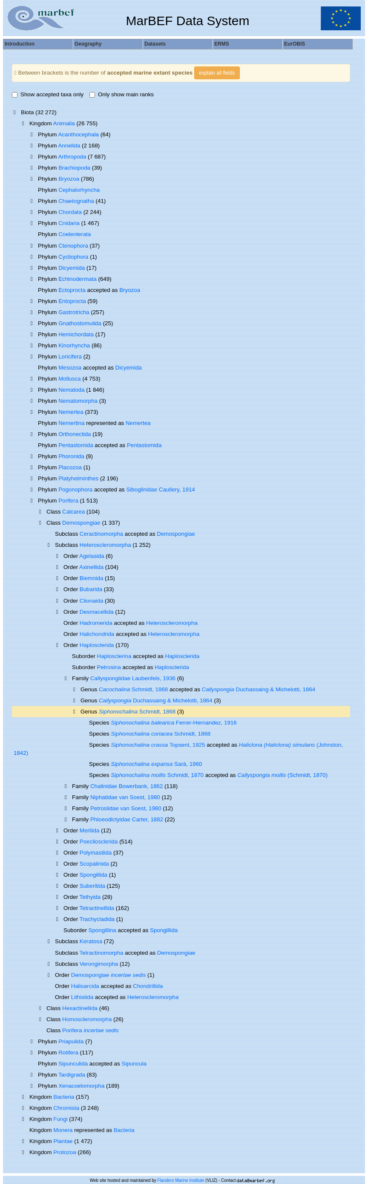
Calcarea (73, 511)
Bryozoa (68, 179)
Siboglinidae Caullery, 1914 (160, 489)
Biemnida (92, 578)
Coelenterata (74, 234)
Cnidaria (69, 223)
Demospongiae (81, 523)
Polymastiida (96, 852)
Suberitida (92, 886)
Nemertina (71, 423)
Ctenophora (73, 246)
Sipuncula (134, 1063)
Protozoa (64, 1152)
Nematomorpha (78, 401)
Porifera (68, 500)
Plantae (62, 1141)
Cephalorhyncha (79, 190)
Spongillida (93, 875)
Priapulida (70, 1041)
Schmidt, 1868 (133, 689)
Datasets (155, 44)
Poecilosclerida (99, 841)
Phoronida (71, 456)
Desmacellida (97, 612)
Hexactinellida (80, 1008)
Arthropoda (72, 156)
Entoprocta (72, 301)
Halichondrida (97, 634)
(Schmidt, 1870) (282, 775)
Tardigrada (71, 1074)
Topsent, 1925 (158, 745)
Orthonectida (74, 434)
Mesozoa (69, 367)
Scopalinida (94, 864)
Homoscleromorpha (87, 1019)
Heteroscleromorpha (105, 545)
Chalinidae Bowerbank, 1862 (126, 786)
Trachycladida (97, 919)
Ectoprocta (72, 290)
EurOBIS (294, 44)
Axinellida (91, 567)
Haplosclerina (114, 656)
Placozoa (70, 467)
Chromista (66, 1108)
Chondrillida (148, 986)
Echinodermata (77, 279)
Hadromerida (96, 623)
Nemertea (70, 412)
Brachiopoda (74, 168)
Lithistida (82, 997)
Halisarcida (85, 986)
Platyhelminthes (78, 478)
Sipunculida (73, 1063)
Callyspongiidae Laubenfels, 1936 (132, 678)
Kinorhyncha (74, 345)
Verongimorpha (99, 964)
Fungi (60, 1119)
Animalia (64, 123)
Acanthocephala (78, 134)
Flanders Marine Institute (181, 1180)
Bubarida (91, 589)
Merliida (90, 830)
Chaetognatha (76, 201)
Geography (88, 44)
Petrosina (109, 667)
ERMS (221, 44)
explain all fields (217, 73)
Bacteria (63, 1097)
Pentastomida (75, 445)
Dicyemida (71, 268)
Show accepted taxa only (47, 94)
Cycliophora (73, 257)
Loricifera (70, 356)
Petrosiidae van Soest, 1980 (125, 808)
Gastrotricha (73, 312)
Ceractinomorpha (101, 534)
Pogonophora (75, 489)
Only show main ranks (121, 94)
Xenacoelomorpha (81, 1086)
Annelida (69, 145)
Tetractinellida (97, 908)
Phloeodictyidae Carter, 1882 (126, 819)
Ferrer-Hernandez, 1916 (174, 722)
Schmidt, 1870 (157, 775)
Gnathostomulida (79, 323)
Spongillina (102, 930)
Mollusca (69, 378)
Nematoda (71, 390)
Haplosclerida (97, 645)
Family (81, 678)
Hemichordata (76, 334)
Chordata (70, 212)
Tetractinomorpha (102, 953)
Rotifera (68, 1052)
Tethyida (90, 897)
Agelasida (91, 556)
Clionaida (92, 601)
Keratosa (91, 941)
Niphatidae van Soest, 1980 (125, 797)
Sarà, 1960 (156, 764)
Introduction (19, 44)
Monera (62, 1130)
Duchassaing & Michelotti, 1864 (259, 689)
